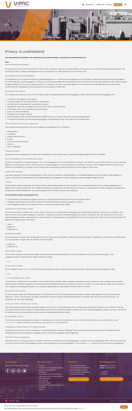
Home (83, 4)
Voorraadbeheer (44, 378)
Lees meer (81, 408)
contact (88, 343)
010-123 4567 (111, 366)
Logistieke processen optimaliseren (51, 376)
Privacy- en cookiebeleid (118, 401)
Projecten (101, 5)
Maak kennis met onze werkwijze (50, 374)
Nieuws (109, 5)
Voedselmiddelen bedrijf (78, 370)
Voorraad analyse (45, 383)
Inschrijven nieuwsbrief (111, 379)
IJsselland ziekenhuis (77, 374)
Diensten (89, 5)
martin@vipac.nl (10, 322)
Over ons (105, 372)
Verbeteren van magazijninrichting (51, 368)
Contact (118, 5)
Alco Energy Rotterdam (78, 366)
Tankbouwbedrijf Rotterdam (80, 368)
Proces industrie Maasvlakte (80, 372)
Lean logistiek (43, 381)
